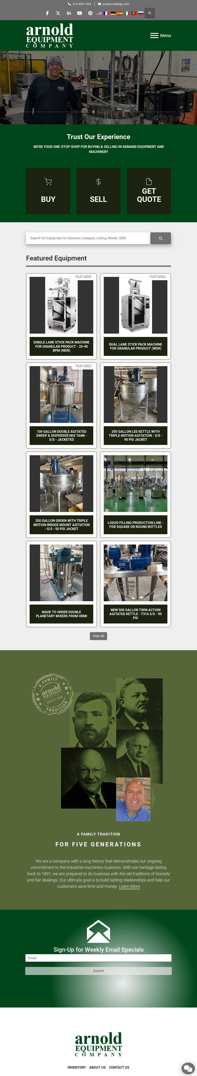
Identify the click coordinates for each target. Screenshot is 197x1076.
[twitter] (58, 13)
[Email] (98, 958)
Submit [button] (98, 971)
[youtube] (79, 13)
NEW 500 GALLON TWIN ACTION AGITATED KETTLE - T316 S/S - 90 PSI (135, 614)
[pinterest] (90, 13)
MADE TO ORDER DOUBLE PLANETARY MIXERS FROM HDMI (61, 614)
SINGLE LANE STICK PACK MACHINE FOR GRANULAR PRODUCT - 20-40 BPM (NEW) (61, 346)
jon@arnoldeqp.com (116, 4)
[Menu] (154, 35)
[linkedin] (69, 13)
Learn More (129, 886)
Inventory (77, 1067)
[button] (88, 111)
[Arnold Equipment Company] (98, 1044)
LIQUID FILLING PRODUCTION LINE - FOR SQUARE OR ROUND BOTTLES (135, 525)
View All (98, 636)
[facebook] (47, 13)
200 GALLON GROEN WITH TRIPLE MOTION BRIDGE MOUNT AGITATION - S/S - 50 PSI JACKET (61, 525)
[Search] (88, 238)
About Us (97, 1067)
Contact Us (119, 1067)
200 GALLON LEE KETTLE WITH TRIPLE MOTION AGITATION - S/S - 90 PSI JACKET (135, 436)
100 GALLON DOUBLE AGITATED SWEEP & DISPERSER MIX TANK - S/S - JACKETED (61, 436)
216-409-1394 (82, 4)
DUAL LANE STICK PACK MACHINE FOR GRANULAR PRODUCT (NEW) (135, 346)
